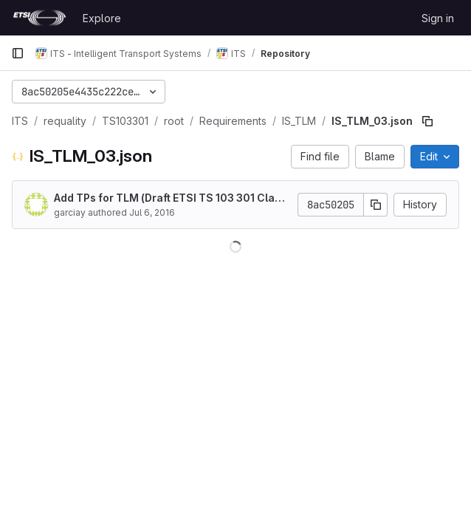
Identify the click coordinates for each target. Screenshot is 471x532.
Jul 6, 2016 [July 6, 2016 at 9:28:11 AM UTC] (152, 212)
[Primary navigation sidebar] (18, 53)
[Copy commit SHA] (376, 204)
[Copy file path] (427, 121)
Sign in (438, 18)
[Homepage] (39, 18)
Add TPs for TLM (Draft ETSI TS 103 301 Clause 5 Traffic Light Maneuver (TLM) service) (170, 198)
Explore (102, 18)
